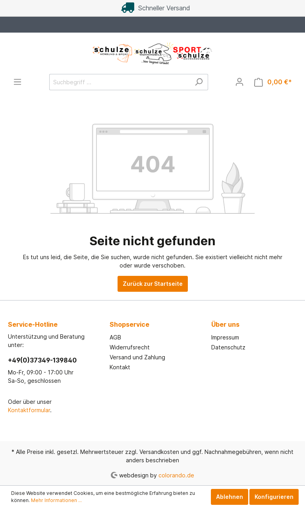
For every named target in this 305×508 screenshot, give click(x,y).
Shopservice (129, 324)
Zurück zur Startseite (153, 283)
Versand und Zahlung (137, 357)
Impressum (225, 337)
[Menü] (17, 82)
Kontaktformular (29, 410)
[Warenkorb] (273, 82)
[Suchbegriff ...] (119, 82)
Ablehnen (229, 496)
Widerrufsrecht (130, 347)
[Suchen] (198, 82)
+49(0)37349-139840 (42, 360)
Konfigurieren (274, 496)
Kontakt (120, 367)
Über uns (225, 324)
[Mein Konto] (239, 82)
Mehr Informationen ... (56, 500)
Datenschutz (228, 347)
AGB (115, 337)
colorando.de (176, 474)
